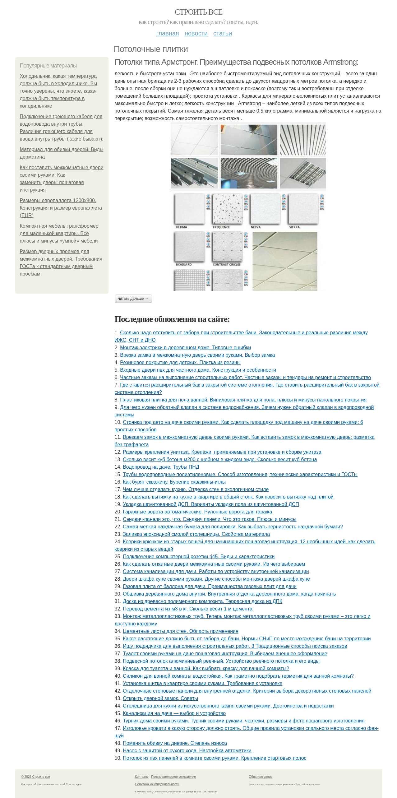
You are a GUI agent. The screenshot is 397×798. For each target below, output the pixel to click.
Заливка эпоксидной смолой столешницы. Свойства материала (196, 534)
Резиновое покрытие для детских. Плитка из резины (180, 362)
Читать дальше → (133, 298)
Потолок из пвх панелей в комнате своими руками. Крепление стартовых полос (214, 758)
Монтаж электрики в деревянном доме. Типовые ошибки (185, 347)
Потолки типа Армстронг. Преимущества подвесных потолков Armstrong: (236, 62)
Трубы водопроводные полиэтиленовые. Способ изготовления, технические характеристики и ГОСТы (240, 474)
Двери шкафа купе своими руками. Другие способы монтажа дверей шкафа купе (216, 579)
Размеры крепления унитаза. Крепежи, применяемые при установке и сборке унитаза (222, 452)
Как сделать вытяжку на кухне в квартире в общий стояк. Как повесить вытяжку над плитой (228, 496)
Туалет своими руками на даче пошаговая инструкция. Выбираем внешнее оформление (225, 653)
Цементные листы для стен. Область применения (180, 631)
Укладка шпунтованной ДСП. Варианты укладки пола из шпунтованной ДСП (211, 504)
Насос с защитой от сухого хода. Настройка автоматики (187, 750)
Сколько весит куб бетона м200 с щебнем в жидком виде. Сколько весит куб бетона (220, 459)
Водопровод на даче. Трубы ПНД (161, 467)
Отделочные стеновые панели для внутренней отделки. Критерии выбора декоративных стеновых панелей (247, 691)
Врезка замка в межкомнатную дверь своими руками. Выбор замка (197, 355)
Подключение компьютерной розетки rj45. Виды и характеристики (199, 556)
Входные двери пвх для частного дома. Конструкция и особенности (198, 370)
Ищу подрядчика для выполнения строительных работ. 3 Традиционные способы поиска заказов (235, 646)
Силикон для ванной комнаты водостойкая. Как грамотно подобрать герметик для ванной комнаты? (238, 676)
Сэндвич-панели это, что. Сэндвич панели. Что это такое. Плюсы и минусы (209, 519)
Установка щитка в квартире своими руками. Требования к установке (202, 683)
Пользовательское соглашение (173, 776)
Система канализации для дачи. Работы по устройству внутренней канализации (216, 571)
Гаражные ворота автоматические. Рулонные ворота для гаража (197, 511)
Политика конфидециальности (157, 784)
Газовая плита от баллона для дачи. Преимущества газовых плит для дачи (210, 586)
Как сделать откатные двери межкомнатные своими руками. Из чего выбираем (214, 564)
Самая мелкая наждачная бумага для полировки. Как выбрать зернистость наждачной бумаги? (233, 526)
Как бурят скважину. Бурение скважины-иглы (174, 482)
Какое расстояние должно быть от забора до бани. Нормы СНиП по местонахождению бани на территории (247, 638)
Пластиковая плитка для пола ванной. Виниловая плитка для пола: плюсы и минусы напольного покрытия (243, 399)
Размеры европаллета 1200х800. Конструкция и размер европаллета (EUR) (61, 208)
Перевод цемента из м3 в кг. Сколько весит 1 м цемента (187, 608)
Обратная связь (260, 776)
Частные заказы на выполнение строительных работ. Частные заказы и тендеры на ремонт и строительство (245, 377)
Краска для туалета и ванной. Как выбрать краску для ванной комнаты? (206, 668)
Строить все (198, 11)
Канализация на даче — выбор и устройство (174, 713)
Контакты (142, 776)
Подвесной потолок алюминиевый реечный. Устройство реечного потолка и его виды (221, 661)
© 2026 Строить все (35, 776)
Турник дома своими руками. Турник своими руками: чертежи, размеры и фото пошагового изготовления (243, 720)
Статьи (222, 33)
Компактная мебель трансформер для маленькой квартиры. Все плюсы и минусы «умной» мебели (59, 233)
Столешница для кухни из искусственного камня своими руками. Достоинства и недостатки (228, 705)
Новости (196, 33)
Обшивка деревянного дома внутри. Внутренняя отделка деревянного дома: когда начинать (229, 593)
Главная (167, 33)
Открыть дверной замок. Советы (160, 698)
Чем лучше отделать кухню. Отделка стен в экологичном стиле (196, 489)
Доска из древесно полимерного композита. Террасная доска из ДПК (202, 601)
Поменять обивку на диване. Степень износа (175, 743)
